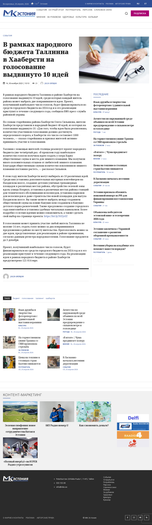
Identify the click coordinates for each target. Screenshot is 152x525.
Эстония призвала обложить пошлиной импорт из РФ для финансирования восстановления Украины (113, 197)
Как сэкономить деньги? (93, 425)
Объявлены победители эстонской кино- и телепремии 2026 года (111, 215)
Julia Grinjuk (51, 83)
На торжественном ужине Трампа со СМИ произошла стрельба (29, 342)
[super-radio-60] (133, 443)
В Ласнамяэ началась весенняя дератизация (73, 360)
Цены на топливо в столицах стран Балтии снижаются (29, 360)
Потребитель (24, 367)
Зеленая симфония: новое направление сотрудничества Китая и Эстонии (20, 430)
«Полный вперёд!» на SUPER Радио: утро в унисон (20, 463)
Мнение (66, 344)
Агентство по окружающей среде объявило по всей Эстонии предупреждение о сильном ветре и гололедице (113, 123)
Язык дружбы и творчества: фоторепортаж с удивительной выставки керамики (29, 316)
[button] (126, 13)
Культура (22, 326)
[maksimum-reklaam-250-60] (133, 426)
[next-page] (100, 260)
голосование (27, 298)
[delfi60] (133, 418)
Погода (66, 332)
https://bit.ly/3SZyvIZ (56, 216)
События (8, 35)
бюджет (16, 298)
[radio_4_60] (133, 435)
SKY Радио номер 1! (57, 425)
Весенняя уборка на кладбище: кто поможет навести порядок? (113, 247)
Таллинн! (39, 298)
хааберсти (50, 298)
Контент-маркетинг (22, 395)
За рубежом (23, 350)
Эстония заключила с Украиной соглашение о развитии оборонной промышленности (111, 232)
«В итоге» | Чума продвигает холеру (73, 339)
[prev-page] (95, 260)
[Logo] (26, 478)
